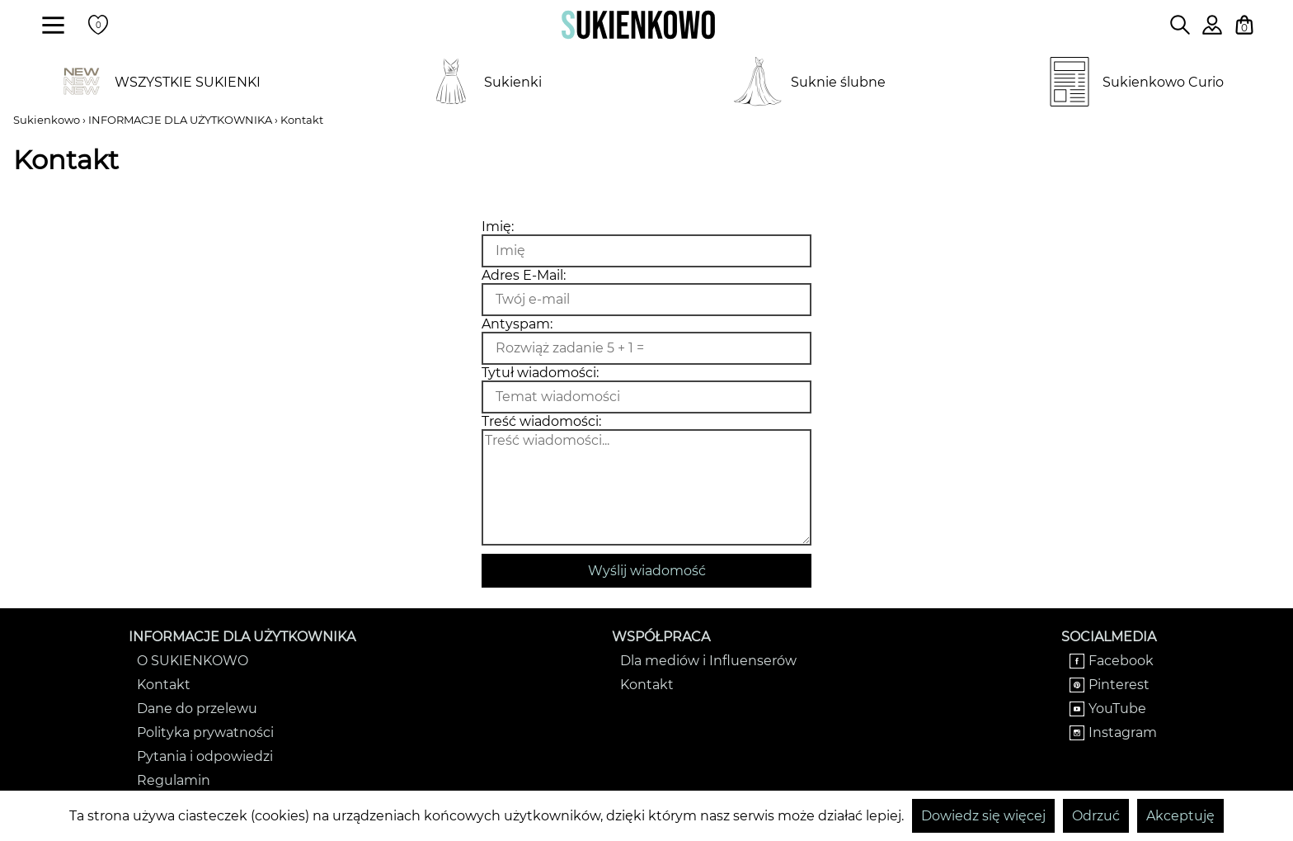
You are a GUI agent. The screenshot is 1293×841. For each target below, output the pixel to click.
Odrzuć (1096, 816)
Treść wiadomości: (541, 421)
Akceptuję (1180, 816)
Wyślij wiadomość (647, 571)
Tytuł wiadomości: (540, 372)
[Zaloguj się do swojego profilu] (1212, 30)
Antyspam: (517, 324)
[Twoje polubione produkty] (98, 25)
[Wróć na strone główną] (638, 24)
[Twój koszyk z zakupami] (1244, 25)
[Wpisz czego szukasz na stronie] (1180, 25)
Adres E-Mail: (524, 275)
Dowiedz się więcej (983, 816)
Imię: (498, 226)
